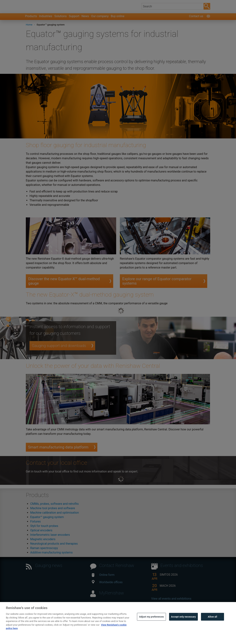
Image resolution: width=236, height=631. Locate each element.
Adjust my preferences (151, 621)
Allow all (212, 621)
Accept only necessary (183, 621)
